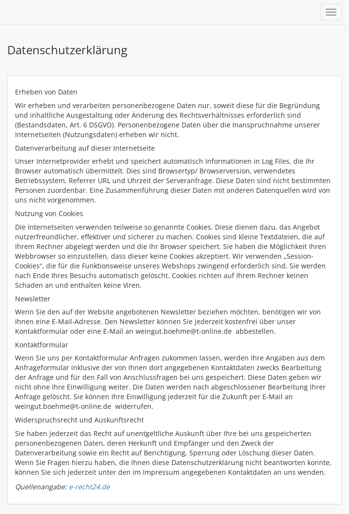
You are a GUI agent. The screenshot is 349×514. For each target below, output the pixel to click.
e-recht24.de (89, 486)
